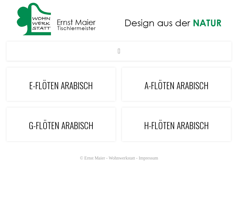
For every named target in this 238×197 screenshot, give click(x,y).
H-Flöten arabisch (176, 125)
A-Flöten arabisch (176, 85)
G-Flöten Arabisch (61, 125)
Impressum (148, 158)
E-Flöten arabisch (61, 85)
